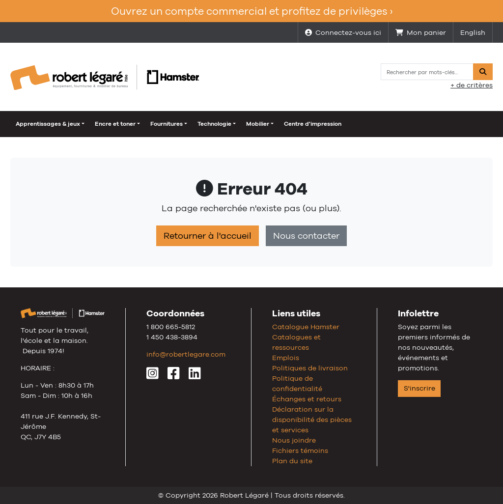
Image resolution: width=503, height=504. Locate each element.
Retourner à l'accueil (208, 236)
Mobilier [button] (257, 123)
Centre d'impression (312, 123)
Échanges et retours (306, 399)
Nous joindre (294, 440)
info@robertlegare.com (185, 354)
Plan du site (292, 461)
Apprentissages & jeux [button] (48, 123)
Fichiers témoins (300, 450)
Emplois (285, 358)
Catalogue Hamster (305, 327)
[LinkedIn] (195, 376)
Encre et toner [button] (115, 123)
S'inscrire (419, 388)
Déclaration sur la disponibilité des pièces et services (312, 419)
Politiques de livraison (310, 368)
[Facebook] (174, 376)
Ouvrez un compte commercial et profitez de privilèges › (251, 11)
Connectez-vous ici (343, 32)
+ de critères (471, 85)
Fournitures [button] (166, 123)
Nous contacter (306, 236)
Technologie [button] (214, 123)
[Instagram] (152, 376)
